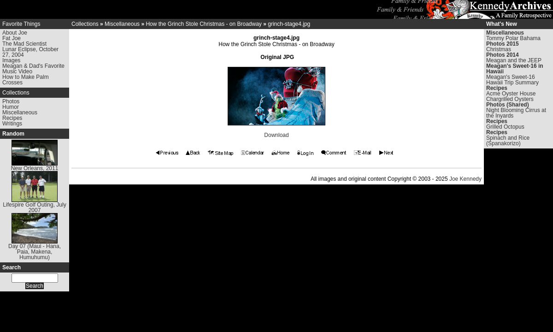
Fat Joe (11, 38)
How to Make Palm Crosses (25, 79)
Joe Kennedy (465, 179)
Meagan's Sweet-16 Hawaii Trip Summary (512, 79)
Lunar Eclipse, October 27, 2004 (30, 52)
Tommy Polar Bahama (513, 38)
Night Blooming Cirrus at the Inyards (516, 113)
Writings (12, 123)
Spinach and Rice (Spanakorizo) (507, 140)
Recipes (12, 118)
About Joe (14, 33)
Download (276, 135)
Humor (10, 107)
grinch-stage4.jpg (289, 24)
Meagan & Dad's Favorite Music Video (33, 68)
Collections (15, 92)
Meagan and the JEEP (513, 60)
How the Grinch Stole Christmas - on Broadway (203, 24)
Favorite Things (21, 24)
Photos (10, 101)
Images (11, 60)
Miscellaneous (19, 112)
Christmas (498, 49)
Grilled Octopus (505, 127)
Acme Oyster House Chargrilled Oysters (510, 96)
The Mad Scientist (24, 44)
